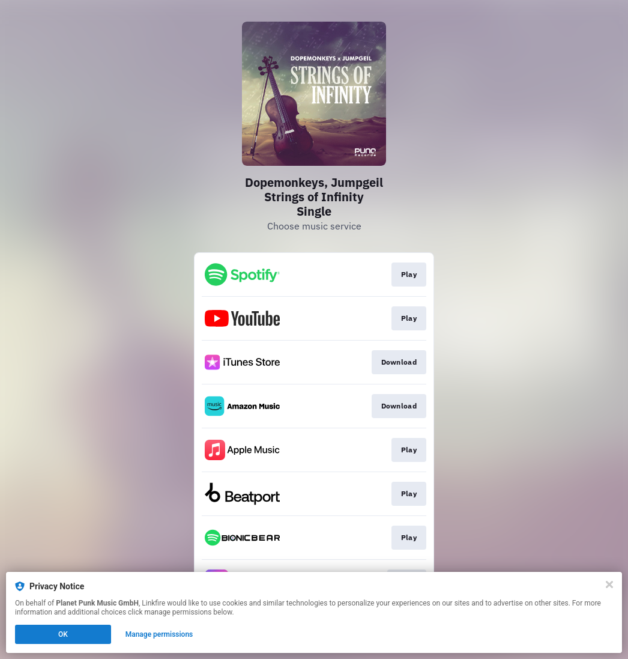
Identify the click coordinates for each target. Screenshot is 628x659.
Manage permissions (159, 634)
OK (63, 634)
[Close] (609, 584)
